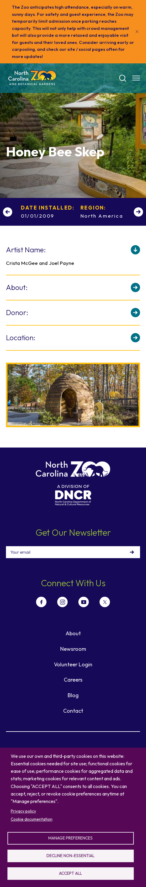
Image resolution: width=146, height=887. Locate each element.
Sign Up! (132, 552)
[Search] (122, 78)
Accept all (70, 873)
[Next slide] (138, 211)
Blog (73, 695)
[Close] (137, 32)
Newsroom (73, 648)
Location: (20, 337)
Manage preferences (70, 838)
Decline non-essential (70, 855)
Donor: (17, 312)
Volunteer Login (73, 664)
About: (17, 287)
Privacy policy (23, 811)
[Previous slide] (7, 211)
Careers (73, 679)
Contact (73, 710)
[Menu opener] (136, 78)
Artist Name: (26, 249)
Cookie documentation (31, 819)
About (73, 633)
